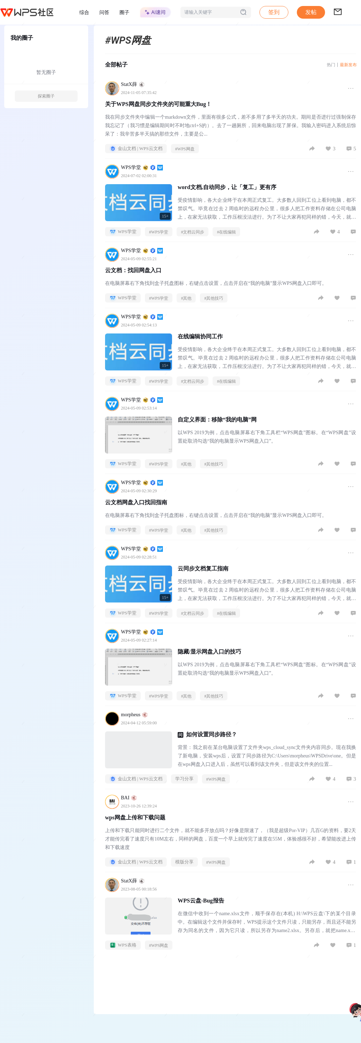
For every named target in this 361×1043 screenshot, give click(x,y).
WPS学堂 (142, 167)
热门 (331, 64)
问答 (104, 12)
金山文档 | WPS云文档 (136, 148)
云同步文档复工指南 (203, 569)
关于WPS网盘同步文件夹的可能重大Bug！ (158, 104)
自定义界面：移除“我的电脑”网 (217, 420)
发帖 (311, 12)
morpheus (134, 714)
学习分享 (184, 778)
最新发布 (348, 64)
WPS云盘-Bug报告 (201, 901)
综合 (84, 12)
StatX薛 (133, 84)
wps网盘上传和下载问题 (135, 817)
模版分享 (184, 861)
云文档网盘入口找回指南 (136, 502)
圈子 (124, 12)
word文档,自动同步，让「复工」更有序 (227, 187)
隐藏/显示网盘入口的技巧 (209, 652)
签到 (274, 12)
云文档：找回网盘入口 (133, 270)
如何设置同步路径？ (211, 734)
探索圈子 (46, 96)
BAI (129, 797)
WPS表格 (122, 945)
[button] (311, 12)
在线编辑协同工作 (200, 336)
